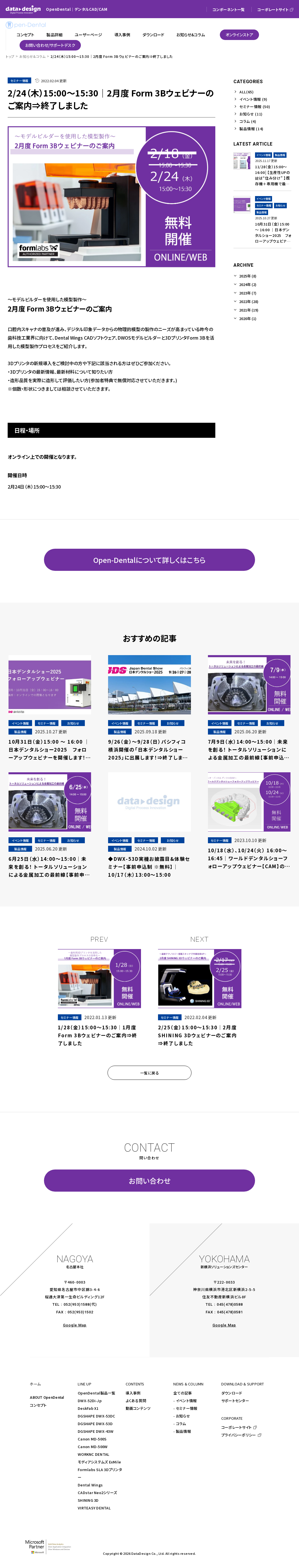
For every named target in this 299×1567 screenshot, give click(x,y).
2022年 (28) (248, 301)
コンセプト (38, 1405)
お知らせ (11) (251, 114)
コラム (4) (247, 121)
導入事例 (133, 1393)
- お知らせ (181, 1416)
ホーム (35, 1384)
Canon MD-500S (92, 1439)
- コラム (179, 1423)
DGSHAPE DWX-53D (95, 1423)
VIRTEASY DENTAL (94, 1508)
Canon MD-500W (93, 1446)
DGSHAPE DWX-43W (95, 1431)
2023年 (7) (247, 293)
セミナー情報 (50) (254, 106)
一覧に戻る (149, 1073)
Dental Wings (90, 1485)
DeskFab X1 (88, 1408)
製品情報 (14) (251, 128)
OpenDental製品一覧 (96, 1393)
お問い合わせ (149, 1180)
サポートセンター (235, 1400)
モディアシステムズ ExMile (99, 1462)
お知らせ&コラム (32, 56)
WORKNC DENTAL (93, 1454)
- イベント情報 (185, 1400)
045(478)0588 (230, 1304)
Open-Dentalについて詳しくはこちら (149, 560)
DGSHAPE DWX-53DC (96, 1416)
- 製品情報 (182, 1431)
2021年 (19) (248, 310)
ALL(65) (246, 91)
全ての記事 (182, 1393)
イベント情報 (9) (253, 99)
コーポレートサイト (236, 1427)
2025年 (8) (247, 276)
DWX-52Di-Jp (90, 1400)
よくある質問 (136, 1400)
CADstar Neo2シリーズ (97, 1492)
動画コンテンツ (138, 1408)
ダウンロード (231, 1393)
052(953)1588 (76, 1304)
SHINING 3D (88, 1500)
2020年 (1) (247, 318)
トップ (10, 56)
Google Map (75, 1325)
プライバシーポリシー (238, 1435)
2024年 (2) (247, 284)
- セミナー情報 (185, 1408)
